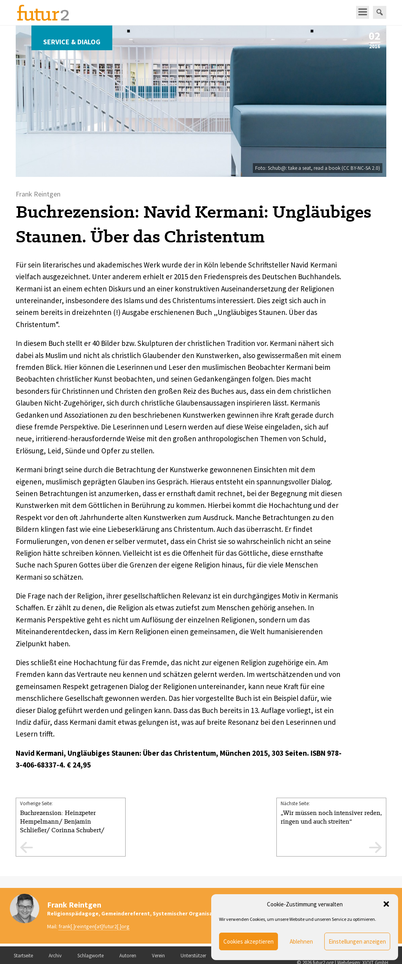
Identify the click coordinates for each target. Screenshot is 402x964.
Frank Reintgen (74, 904)
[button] (386, 904)
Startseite (23, 955)
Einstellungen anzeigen (357, 941)
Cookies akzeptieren (248, 941)
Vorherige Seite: (70, 828)
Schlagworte (90, 955)
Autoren (127, 955)
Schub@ (277, 168)
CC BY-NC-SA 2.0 (360, 168)
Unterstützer (193, 955)
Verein (158, 955)
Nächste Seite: (331, 813)
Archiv (55, 955)
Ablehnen (301, 941)
